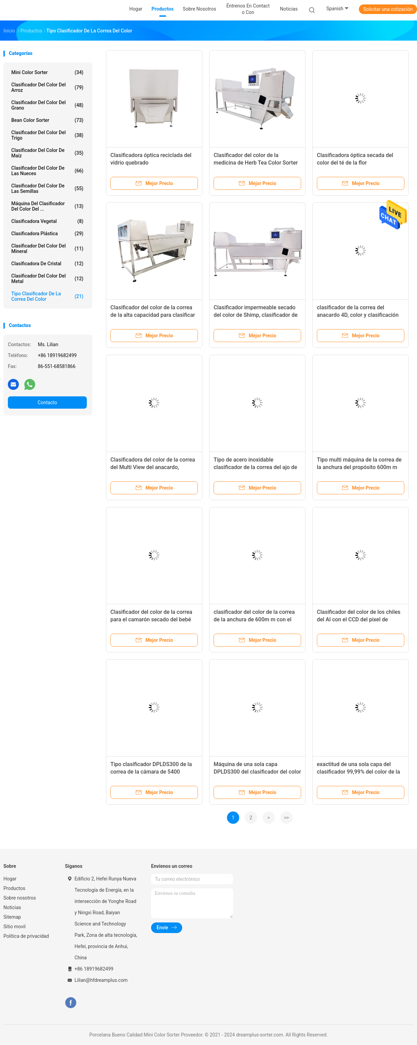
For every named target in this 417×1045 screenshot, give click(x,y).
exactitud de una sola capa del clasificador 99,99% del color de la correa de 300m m (358, 771)
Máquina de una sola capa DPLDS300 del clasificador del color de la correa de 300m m (257, 771)
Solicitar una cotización (388, 9)
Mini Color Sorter (47, 72)
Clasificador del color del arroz (47, 87)
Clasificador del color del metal (47, 278)
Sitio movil (14, 926)
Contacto (47, 402)
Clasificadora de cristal (47, 263)
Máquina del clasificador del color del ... (47, 206)
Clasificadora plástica (47, 233)
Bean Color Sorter (47, 120)
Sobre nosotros (19, 898)
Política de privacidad (26, 936)
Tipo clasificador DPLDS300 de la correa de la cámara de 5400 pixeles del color (151, 771)
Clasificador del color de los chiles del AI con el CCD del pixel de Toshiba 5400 (359, 619)
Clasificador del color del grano (47, 105)
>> (286, 817)
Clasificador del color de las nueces (47, 170)
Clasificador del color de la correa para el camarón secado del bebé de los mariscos (151, 619)
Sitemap (12, 917)
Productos (14, 888)
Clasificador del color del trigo (47, 135)
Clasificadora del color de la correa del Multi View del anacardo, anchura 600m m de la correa (152, 467)
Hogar (9, 878)
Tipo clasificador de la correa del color (47, 296)
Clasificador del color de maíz (47, 152)
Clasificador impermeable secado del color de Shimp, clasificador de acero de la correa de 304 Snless (256, 315)
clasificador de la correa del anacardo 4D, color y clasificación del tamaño (358, 315)
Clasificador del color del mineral (47, 248)
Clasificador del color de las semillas (47, 188)
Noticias (12, 907)
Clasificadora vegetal (47, 221)
